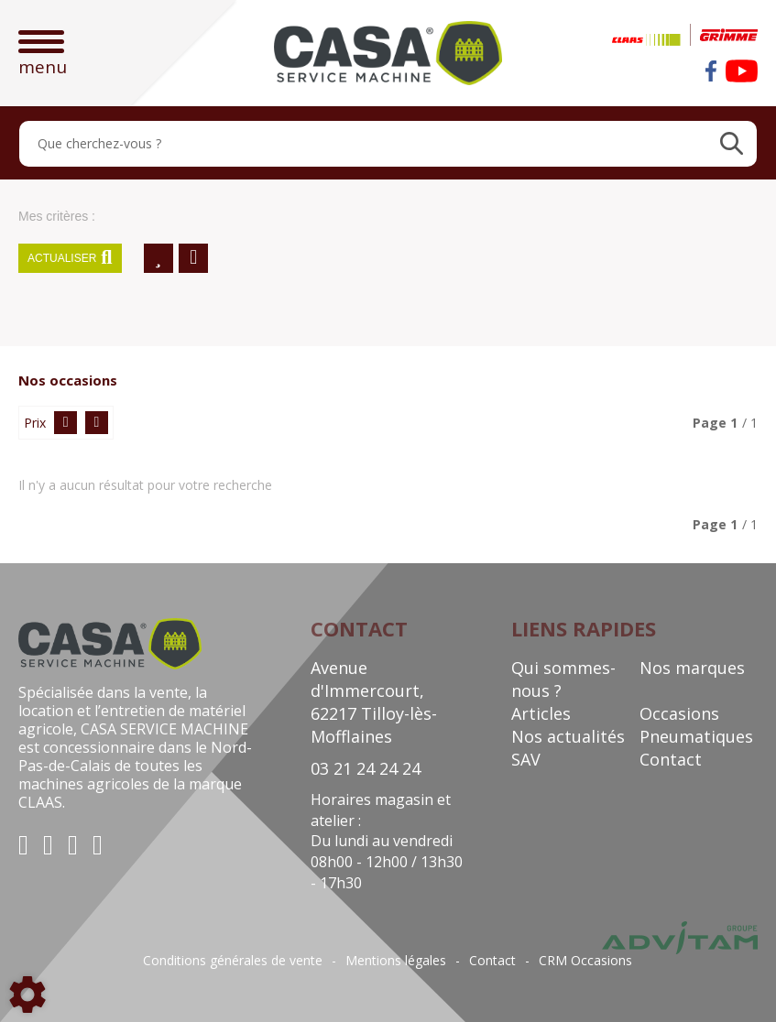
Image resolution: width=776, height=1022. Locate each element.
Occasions (679, 713)
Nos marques (692, 668)
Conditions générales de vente (232, 960)
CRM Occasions (585, 960)
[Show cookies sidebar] (27, 994)
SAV (526, 759)
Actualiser (70, 258)
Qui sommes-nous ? (563, 679)
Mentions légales (395, 960)
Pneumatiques (696, 736)
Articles (541, 713)
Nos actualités (568, 736)
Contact (670, 759)
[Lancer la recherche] (731, 144)
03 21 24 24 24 (366, 768)
